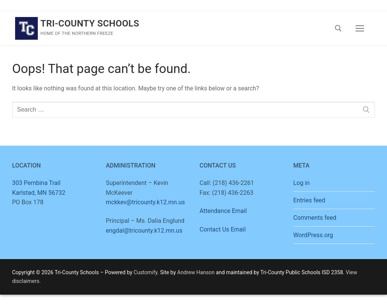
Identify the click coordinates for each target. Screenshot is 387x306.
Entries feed (309, 200)
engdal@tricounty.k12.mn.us (144, 230)
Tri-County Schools (89, 23)
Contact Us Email (223, 229)
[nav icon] (360, 28)
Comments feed (314, 217)
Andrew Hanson (196, 272)
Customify (146, 272)
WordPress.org (313, 235)
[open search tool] (338, 28)
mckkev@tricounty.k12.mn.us (145, 202)
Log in (301, 182)
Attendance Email (223, 210)
